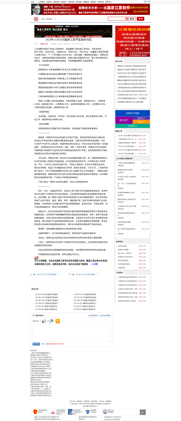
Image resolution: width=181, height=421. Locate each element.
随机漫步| (128, 84)
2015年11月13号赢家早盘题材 (85, 294)
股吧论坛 (108, 2)
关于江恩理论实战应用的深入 (40, 373)
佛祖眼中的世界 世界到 (38, 355)
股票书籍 (71, 2)
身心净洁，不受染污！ (125, 253)
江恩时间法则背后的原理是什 (40, 391)
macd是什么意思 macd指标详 (40, 357)
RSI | (146, 95)
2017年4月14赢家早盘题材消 (46, 309)
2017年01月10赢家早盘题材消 (85, 300)
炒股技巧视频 (132, 113)
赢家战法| (121, 80)
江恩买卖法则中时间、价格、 (40, 386)
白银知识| (128, 91)
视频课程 (86, 2)
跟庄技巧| (142, 70)
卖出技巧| (121, 73)
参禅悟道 (119, 242)
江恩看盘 (42, 2)
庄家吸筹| (135, 88)
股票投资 (56, 2)
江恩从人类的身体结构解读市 (40, 393)
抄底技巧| (142, 88)
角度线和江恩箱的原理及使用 (40, 395)
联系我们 (80, 401)
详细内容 (121, 165)
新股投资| (142, 77)
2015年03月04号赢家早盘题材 (46, 294)
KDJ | (136, 95)
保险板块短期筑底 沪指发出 (127, 143)
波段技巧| (135, 73)
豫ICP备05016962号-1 (90, 406)
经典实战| (142, 66)
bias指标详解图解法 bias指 (39, 362)
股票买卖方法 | (130, 102)
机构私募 (79, 2)
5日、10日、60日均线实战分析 (40, 360)
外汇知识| (121, 91)
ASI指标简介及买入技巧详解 (39, 366)
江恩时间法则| (122, 95)
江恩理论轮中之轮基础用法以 (127, 281)
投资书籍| (142, 84)
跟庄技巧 (124, 120)
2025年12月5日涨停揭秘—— (127, 146)
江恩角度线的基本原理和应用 (127, 277)
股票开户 (141, 118)
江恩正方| (121, 84)
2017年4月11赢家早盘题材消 (84, 306)
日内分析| (121, 98)
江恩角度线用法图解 (37, 371)
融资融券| (128, 98)
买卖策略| (121, 102)
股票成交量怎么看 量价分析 (39, 364)
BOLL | (141, 95)
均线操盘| (142, 98)
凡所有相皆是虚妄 (124, 264)
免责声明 (87, 401)
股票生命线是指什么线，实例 (127, 297)
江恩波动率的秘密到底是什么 (40, 368)
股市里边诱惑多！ (124, 260)
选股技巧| (121, 66)
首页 (32, 2)
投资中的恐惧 (122, 246)
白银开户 (132, 126)
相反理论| (135, 84)
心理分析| (135, 77)
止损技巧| (128, 70)
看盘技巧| (121, 70)
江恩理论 (49, 2)
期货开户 (141, 122)
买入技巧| (128, 73)
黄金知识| (135, 91)
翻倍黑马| (128, 80)
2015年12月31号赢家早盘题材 (46, 300)
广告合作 (101, 401)
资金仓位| (128, 77)
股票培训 (101, 2)
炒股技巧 (64, 2)
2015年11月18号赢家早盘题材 (85, 297)
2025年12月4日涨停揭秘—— (127, 153)
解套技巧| (135, 70)
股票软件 (94, 2)
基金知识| (128, 88)
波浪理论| (135, 80)
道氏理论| (142, 80)
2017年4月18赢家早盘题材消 (84, 309)
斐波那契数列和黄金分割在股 (127, 293)
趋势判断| (139, 102)
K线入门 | (135, 98)
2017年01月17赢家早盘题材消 (46, 303)
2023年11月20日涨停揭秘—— (87, 274)
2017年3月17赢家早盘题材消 (46, 306)
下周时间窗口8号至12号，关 (127, 139)
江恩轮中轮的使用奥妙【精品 (40, 375)
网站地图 (94, 401)
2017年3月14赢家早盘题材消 (84, 303)
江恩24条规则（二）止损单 (39, 389)
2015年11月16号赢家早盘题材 (46, 297)
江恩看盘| (135, 66)
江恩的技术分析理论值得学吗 (127, 285)
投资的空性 (121, 268)
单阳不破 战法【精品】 (38, 384)
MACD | (131, 95)
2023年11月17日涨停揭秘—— (48, 274)
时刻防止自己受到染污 (125, 257)
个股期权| (121, 77)
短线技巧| (142, 73)
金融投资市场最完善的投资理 (40, 377)
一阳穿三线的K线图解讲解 (39, 353)
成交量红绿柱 (34, 380)
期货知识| (142, 91)
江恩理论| (128, 66)
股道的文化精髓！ (124, 250)
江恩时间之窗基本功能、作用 (127, 289)
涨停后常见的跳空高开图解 (39, 382)
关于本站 (72, 401)
